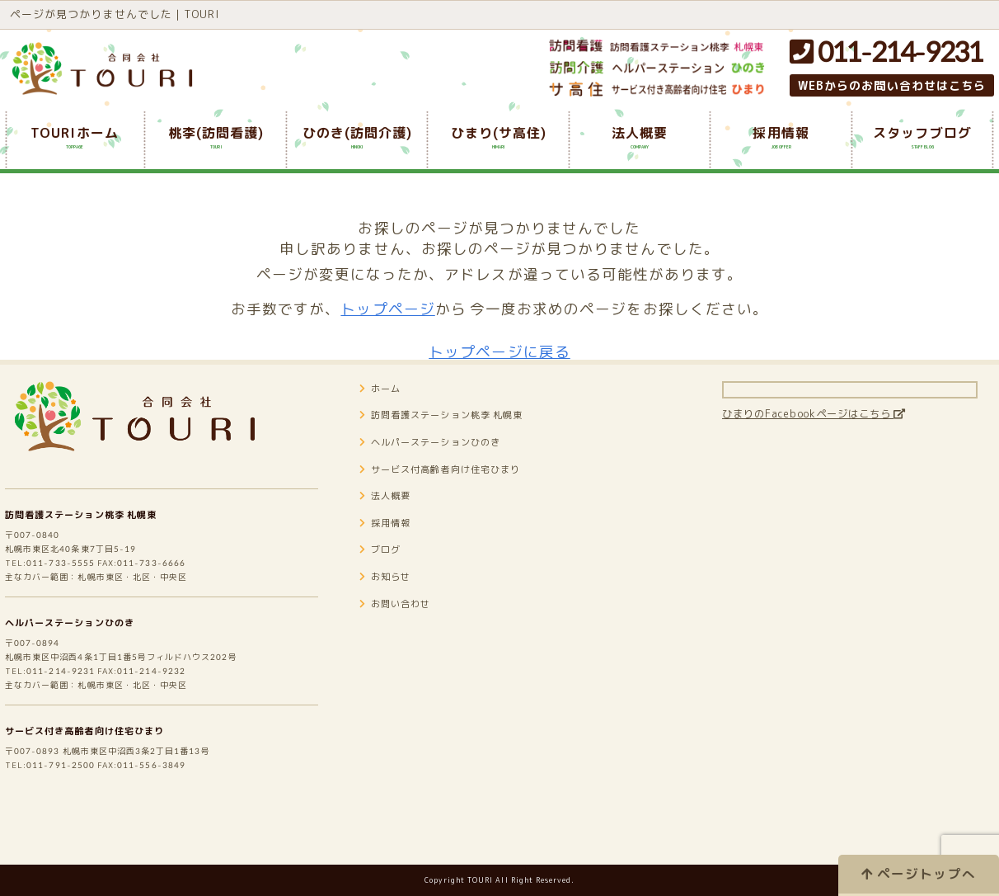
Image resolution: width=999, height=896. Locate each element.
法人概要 (390, 520)
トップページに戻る (499, 352)
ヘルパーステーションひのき (85, 663)
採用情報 (390, 547)
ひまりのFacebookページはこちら (840, 438)
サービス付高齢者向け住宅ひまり (459, 494)
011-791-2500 (70, 827)
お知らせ (390, 601)
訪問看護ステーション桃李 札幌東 (100, 538)
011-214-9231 (886, 51)
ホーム (384, 413)
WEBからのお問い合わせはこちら (892, 85)
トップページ (387, 309)
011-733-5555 (70, 596)
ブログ (384, 574)
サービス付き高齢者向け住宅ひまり (104, 787)
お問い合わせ (403, 628)
